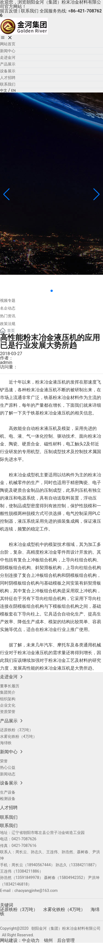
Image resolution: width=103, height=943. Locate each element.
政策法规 (7, 323)
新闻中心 (22, 281)
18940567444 (39, 865)
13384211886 (27, 871)
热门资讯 (7, 316)
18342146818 (16, 884)
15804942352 (71, 877)
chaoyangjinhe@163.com (36, 890)
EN (13, 90)
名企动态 (7, 308)
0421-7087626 (24, 839)
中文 (3, 90)
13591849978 (27, 877)
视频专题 (7, 300)
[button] (52, 291)
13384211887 (83, 865)
